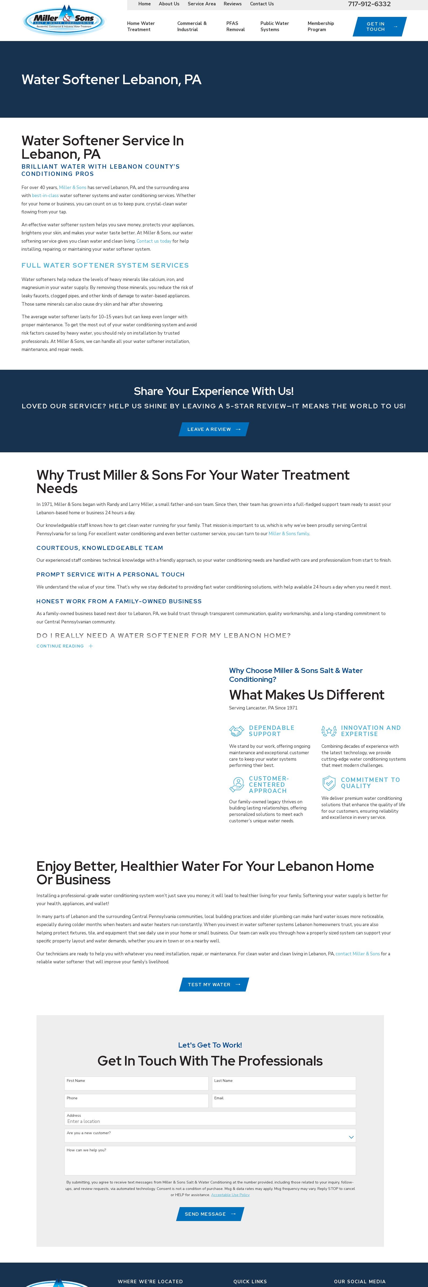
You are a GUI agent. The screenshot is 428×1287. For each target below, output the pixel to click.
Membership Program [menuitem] (321, 26)
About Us (169, 4)
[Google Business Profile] (364, 1274)
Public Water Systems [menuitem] (275, 26)
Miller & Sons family (289, 535)
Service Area (202, 4)
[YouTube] (350, 1274)
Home (144, 4)
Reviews (233, 4)
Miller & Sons (72, 187)
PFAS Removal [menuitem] (235, 26)
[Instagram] (337, 1274)
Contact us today (154, 241)
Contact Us (262, 4)
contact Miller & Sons (358, 934)
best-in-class (45, 196)
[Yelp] (390, 1274)
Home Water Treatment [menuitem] (141, 26)
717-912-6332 (369, 4)
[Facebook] (377, 1274)
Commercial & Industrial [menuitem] (192, 26)
